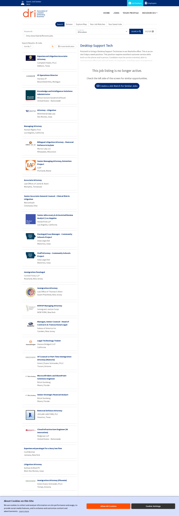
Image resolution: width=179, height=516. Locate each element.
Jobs (116, 12)
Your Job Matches (97, 24)
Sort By (27, 46)
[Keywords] (49, 31)
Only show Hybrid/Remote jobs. (39, 35)
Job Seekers (135, 3)
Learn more (24, 511)
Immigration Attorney (47, 288)
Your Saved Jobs (115, 24)
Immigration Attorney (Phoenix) (52, 480)
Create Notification (66, 46)
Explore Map (81, 24)
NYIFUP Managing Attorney (49, 305)
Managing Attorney (33, 126)
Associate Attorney (33, 180)
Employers (150, 3)
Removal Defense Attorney (49, 410)
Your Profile (131, 12)
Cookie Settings (153, 506)
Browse (69, 24)
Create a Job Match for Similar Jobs (117, 85)
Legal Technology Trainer (49, 340)
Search (60, 24)
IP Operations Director (47, 75)
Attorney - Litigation (46, 110)
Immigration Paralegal (34, 272)
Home (106, 12)
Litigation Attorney (33, 464)
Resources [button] (149, 12)
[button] (149, 31)
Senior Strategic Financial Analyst (52, 394)
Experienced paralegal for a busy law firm (43, 448)
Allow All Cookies (108, 506)
